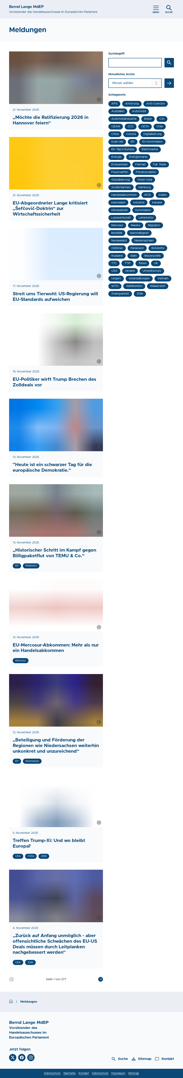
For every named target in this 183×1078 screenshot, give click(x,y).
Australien (117, 111)
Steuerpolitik (152, 255)
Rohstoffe (157, 248)
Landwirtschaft (121, 217)
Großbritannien (121, 187)
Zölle (140, 293)
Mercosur (117, 225)
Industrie (139, 202)
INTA (147, 194)
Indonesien (118, 202)
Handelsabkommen (124, 194)
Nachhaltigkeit (139, 233)
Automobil (139, 111)
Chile (159, 126)
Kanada (157, 202)
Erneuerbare (119, 164)
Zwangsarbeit (120, 293)
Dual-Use (117, 141)
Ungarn (116, 278)
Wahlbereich (134, 286)
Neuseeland (119, 240)
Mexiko (135, 225)
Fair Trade (159, 164)
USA (114, 270)
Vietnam (162, 278)
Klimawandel (119, 210)
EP (133, 141)
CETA (145, 126)
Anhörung (132, 103)
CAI (161, 118)
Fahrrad (140, 164)
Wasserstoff (157, 286)
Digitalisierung (152, 134)
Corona (131, 134)
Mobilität (116, 233)
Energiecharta (138, 156)
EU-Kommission (152, 141)
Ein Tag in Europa (122, 149)
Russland (117, 255)
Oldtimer (117, 248)
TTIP (127, 263)
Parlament (137, 248)
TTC (114, 263)
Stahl (133, 255)
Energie (116, 156)
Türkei (142, 263)
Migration (154, 225)
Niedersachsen (144, 240)
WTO (115, 286)
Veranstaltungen (139, 278)
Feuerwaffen (119, 172)
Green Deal (144, 179)
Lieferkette (146, 217)
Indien (163, 194)
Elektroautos (150, 149)
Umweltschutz (152, 270)
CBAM (115, 126)
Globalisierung (120, 179)
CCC (131, 126)
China (115, 134)
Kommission (143, 210)
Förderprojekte (146, 172)
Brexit (148, 118)
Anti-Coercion (155, 103)
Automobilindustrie (124, 118)
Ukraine (130, 270)
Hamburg (144, 187)
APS (114, 103)
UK (156, 263)
